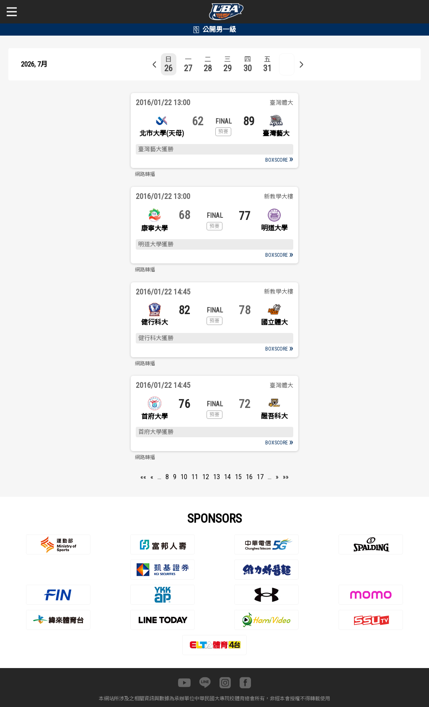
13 (216, 477)
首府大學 (154, 417)
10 (184, 477)
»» (286, 477)
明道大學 (274, 228)
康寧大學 (154, 228)
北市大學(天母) (162, 133)
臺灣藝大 (276, 133)
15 (238, 477)
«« (143, 477)
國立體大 (274, 322)
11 (194, 477)
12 (205, 477)
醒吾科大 (274, 416)
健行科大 (154, 322)
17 (260, 477)
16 (249, 477)
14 (227, 477)
